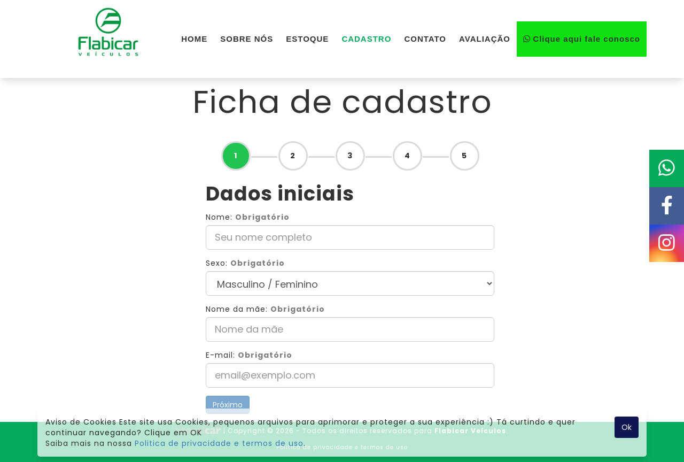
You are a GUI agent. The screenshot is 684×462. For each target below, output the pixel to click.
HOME (194, 38)
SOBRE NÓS (246, 38)
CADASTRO (366, 38)
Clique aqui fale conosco (581, 38)
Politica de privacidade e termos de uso (219, 443)
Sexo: (245, 263)
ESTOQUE (307, 38)
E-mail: (249, 355)
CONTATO (425, 38)
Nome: (248, 217)
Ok (626, 427)
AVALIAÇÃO (484, 38)
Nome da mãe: (265, 309)
